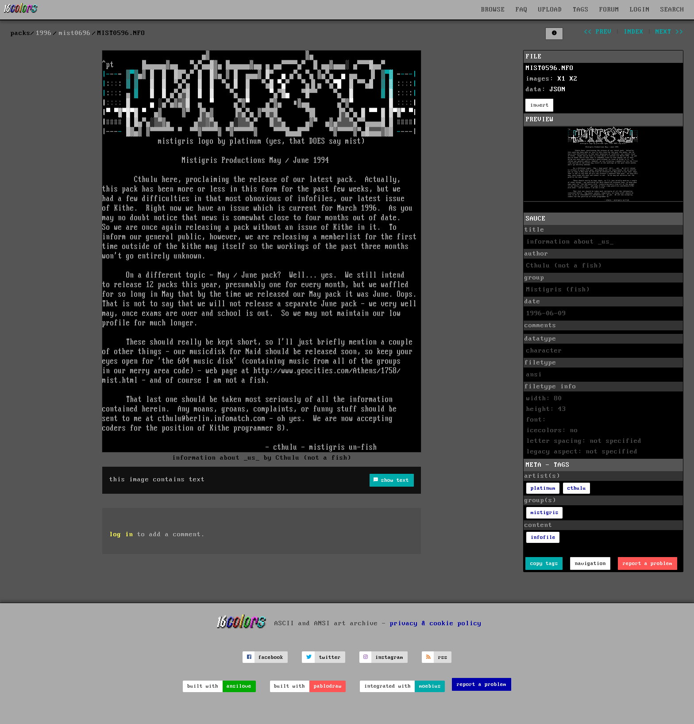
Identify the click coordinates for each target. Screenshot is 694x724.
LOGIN (640, 9)
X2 (574, 78)
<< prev (598, 31)
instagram (389, 657)
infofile (543, 537)
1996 (44, 33)
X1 (562, 78)
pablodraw (328, 686)
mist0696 (75, 33)
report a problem (647, 563)
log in (121, 534)
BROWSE (493, 9)
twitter (330, 657)
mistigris (545, 512)
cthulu (576, 488)
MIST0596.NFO (550, 68)
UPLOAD (550, 9)
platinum (543, 488)
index (634, 31)
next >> (669, 31)
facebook (270, 657)
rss (442, 657)
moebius (430, 686)
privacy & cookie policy (436, 623)
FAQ (522, 9)
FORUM (609, 9)
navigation (590, 563)
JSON (558, 89)
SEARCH (672, 9)
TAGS (581, 9)
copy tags (544, 563)
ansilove (239, 686)
